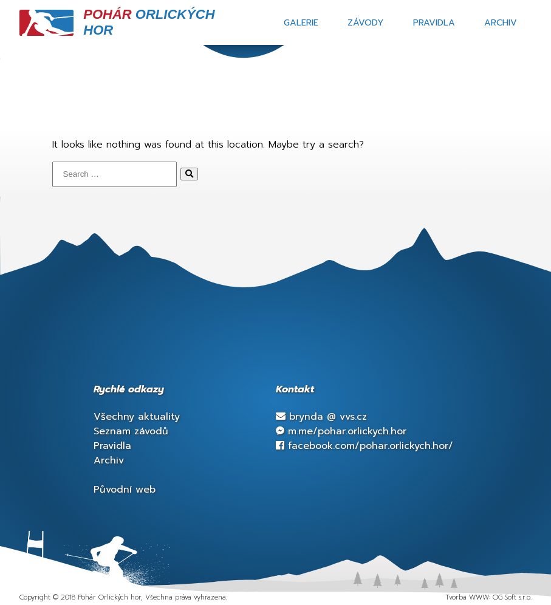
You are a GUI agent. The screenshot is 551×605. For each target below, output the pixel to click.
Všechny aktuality (137, 416)
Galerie (301, 22)
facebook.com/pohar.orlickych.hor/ (364, 446)
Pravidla (434, 22)
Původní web (125, 489)
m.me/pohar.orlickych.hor (341, 431)
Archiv (500, 22)
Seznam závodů (131, 431)
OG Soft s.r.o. (512, 597)
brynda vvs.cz (321, 416)
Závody (365, 22)
